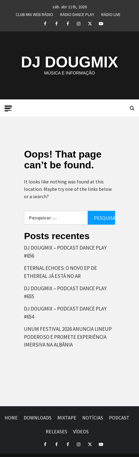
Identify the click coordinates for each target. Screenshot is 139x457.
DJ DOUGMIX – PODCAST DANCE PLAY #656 (65, 251)
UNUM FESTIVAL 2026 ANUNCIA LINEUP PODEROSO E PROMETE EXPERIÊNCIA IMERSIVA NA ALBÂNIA (68, 337)
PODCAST (119, 418)
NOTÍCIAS (92, 418)
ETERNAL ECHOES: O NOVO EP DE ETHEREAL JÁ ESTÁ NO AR (60, 272)
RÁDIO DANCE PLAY (77, 13)
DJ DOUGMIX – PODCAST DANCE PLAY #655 (65, 292)
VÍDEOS (81, 431)
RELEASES (56, 431)
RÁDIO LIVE (111, 13)
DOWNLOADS (38, 418)
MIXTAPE (66, 418)
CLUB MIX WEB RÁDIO (34, 13)
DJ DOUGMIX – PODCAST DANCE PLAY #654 (65, 312)
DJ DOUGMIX (69, 62)
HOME (11, 418)
